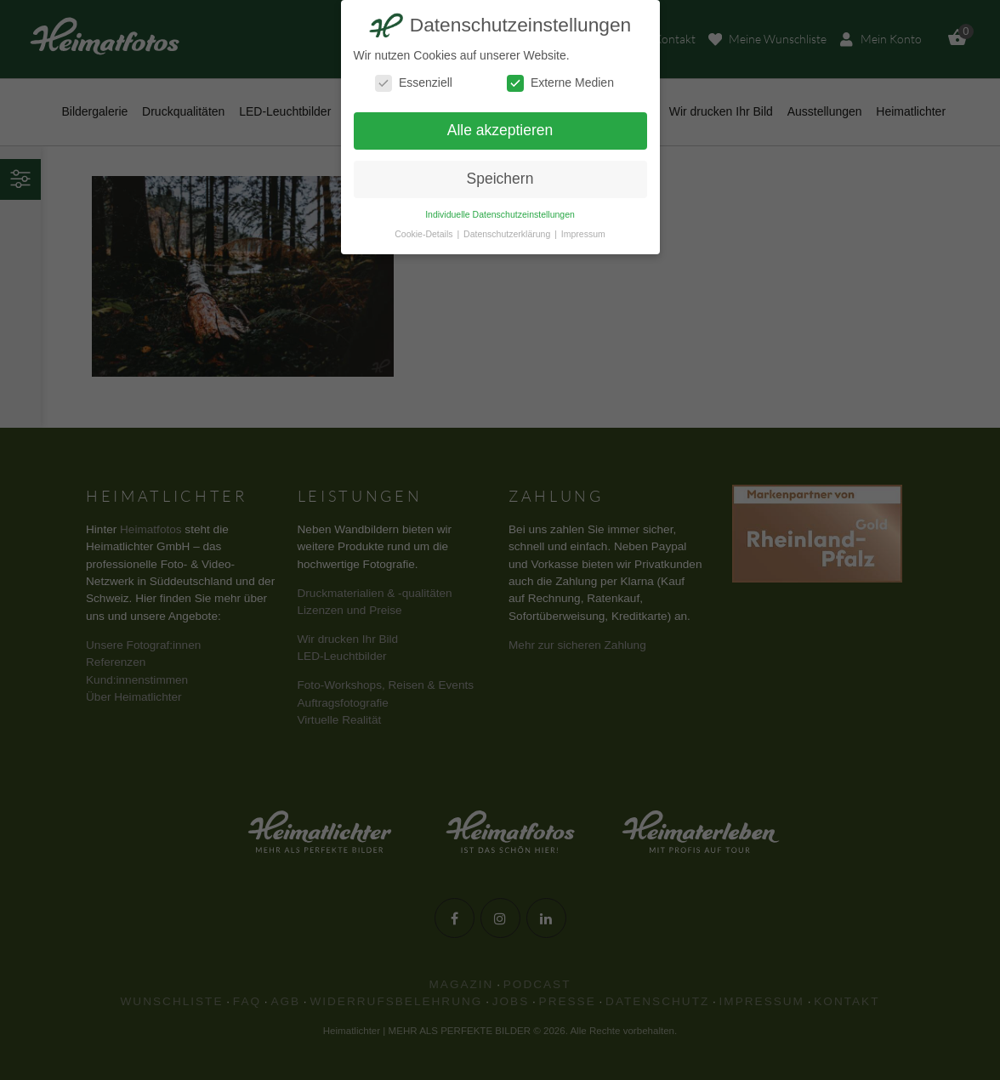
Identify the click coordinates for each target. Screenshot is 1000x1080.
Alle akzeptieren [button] (500, 130)
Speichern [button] (500, 178)
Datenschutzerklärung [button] (508, 234)
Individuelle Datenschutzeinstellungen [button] (500, 214)
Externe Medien (560, 83)
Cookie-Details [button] (425, 234)
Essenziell (413, 83)
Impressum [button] (583, 234)
